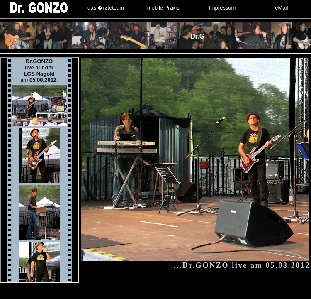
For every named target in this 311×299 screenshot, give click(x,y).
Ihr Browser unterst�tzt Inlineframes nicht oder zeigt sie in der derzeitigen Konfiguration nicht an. (39, 170)
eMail (281, 8)
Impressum (222, 8)
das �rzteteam (105, 8)
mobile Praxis (163, 8)
